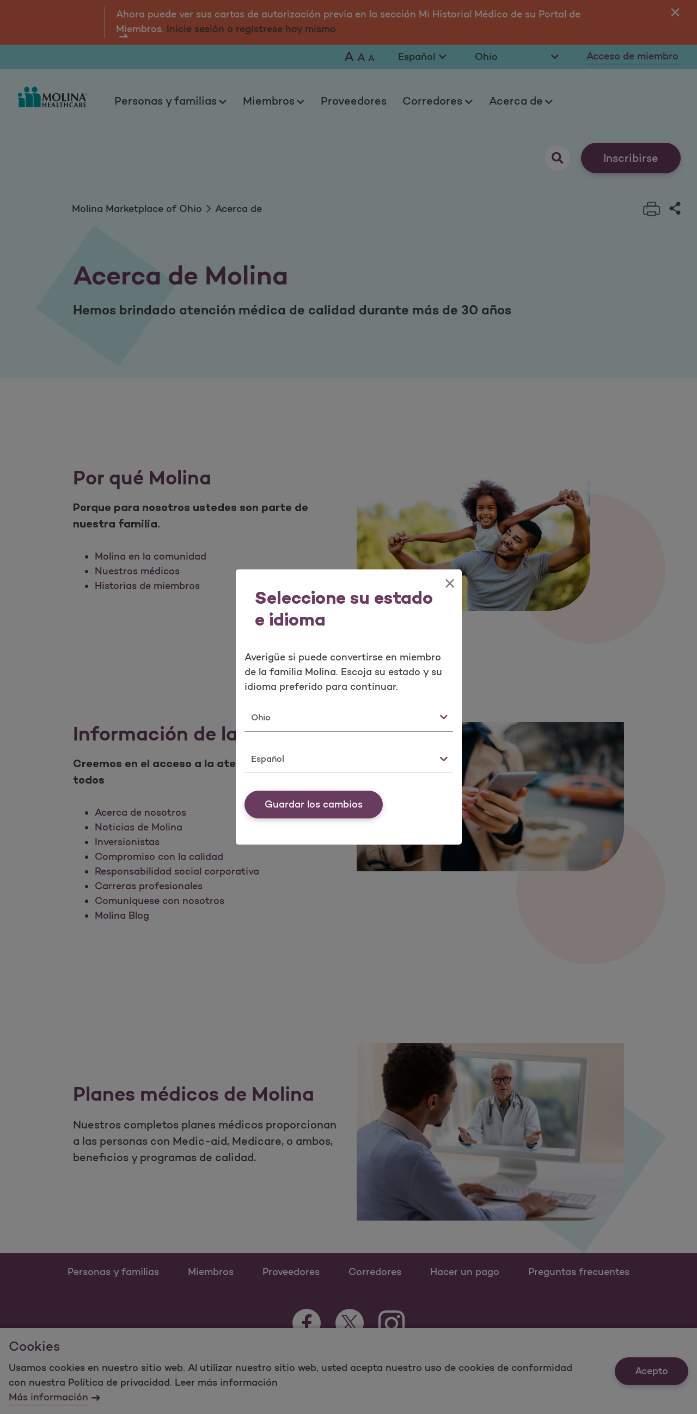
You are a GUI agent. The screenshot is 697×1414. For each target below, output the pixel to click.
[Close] (449, 583)
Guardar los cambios (314, 804)
